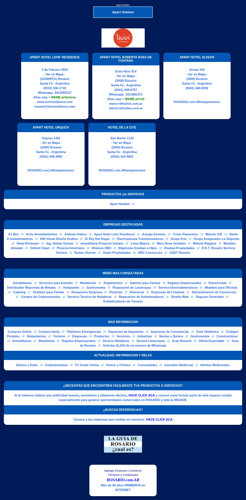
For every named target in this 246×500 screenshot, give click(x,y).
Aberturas (137, 292)
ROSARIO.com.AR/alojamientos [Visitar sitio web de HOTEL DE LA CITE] (122, 170)
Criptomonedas (56, 365)
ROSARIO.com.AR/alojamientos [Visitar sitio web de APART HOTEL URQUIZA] (51, 170)
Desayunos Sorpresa (86, 292)
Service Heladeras (116, 341)
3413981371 (134, 94)
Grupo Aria (178, 239)
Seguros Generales (210, 296)
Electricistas (218, 283)
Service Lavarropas (150, 341)
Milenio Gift (213, 234)
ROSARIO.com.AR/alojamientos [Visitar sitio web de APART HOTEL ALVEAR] (197, 102)
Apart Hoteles (120, 204)
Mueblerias (88, 283)
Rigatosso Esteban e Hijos (137, 248)
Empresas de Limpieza (167, 292)
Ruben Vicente (85, 252)
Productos (101, 336)
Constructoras (227, 336)
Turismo (59, 336)
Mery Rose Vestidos (171, 243)
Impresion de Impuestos (126, 331)
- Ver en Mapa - (55, 74)
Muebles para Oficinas (221, 287)
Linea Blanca (140, 243)
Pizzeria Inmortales (71, 248)
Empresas (79, 336)
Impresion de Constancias (170, 331)
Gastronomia (96, 287)
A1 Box (13, 234)
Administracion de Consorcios (214, 292)
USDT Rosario (180, 252)
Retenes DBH (101, 248)
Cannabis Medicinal (178, 365)
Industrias (144, 336)
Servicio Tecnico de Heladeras (89, 296)
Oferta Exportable (211, 341)
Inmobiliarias (22, 283)
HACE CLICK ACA (142, 395)
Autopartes (71, 287)
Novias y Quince (171, 336)
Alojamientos (113, 283)
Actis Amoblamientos (41, 234)
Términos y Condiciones (123, 474)
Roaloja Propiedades (179, 248)
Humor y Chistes (118, 365)
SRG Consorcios (150, 252)
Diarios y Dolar (27, 365)
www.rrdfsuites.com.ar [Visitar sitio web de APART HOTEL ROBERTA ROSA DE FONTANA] (125, 103)
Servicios (123, 336)
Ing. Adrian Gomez (59, 243)
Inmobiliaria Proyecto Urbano (102, 243)
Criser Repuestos (185, 234)
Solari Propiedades (117, 252)
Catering (19, 292)
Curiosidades (147, 365)
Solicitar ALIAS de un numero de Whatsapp (134, 345)
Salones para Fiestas (145, 283)
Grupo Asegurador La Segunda (216, 239)
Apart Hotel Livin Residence (114, 234)
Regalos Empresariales (184, 283)
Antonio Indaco (75, 234)
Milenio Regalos (204, 243)
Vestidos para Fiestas (48, 292)
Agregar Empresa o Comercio (123, 470)
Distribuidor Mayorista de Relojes (31, 287)
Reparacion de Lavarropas (132, 287)
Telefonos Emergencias (84, 331)
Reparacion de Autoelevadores (141, 296)
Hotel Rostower (28, 243)
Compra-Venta (49, 331)
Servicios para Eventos (56, 283)
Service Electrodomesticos (178, 287)
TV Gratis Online (87, 365)
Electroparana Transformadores (140, 239)
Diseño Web (180, 296)
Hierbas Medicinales (215, 365)
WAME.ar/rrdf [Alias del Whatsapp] (134, 99)
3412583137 (62, 92)
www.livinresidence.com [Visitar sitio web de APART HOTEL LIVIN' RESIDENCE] (54, 102)
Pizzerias (115, 292)
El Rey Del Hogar (97, 239)
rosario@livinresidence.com (54, 106)
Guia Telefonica (207, 331)
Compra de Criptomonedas (40, 296)
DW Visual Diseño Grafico (59, 239)
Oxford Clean (39, 248)
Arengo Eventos (154, 234)
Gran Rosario (181, 341)
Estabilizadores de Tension (123, 301)
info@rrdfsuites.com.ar (126, 108)
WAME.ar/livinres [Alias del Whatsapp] (63, 97)
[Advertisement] (192, 154)
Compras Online (20, 331)
